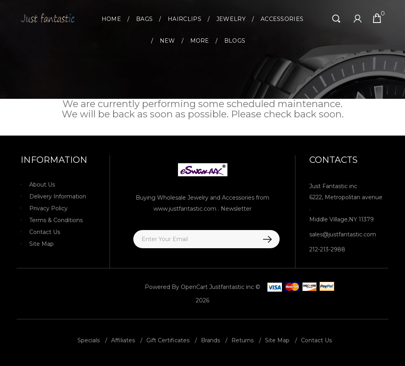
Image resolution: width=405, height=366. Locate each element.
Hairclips (184, 19)
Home (111, 19)
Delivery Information (57, 196)
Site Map (41, 243)
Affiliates (123, 340)
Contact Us (44, 232)
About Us (42, 184)
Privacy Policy (48, 208)
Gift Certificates (167, 340)
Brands (210, 340)
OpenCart (194, 287)
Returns (242, 340)
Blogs (235, 40)
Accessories (282, 19)
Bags (144, 19)
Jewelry (231, 19)
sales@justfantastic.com (342, 234)
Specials (89, 340)
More (199, 40)
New (167, 40)
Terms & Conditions (56, 220)
